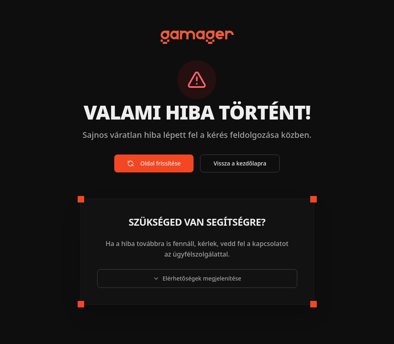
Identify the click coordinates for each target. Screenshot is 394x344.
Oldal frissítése (154, 163)
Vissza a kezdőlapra (239, 163)
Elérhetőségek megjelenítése (197, 278)
